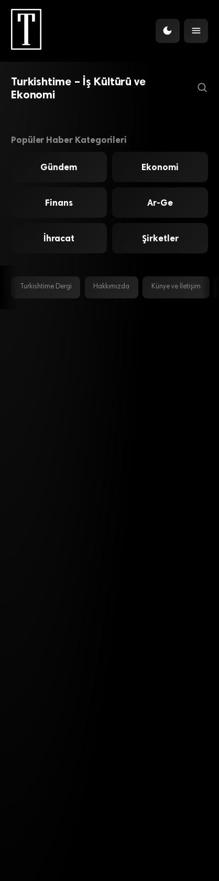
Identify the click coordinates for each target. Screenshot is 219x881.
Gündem (58, 167)
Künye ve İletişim (176, 287)
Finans (59, 202)
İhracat (58, 238)
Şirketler (160, 238)
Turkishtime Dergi (46, 287)
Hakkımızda (111, 287)
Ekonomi (160, 167)
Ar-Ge (160, 202)
